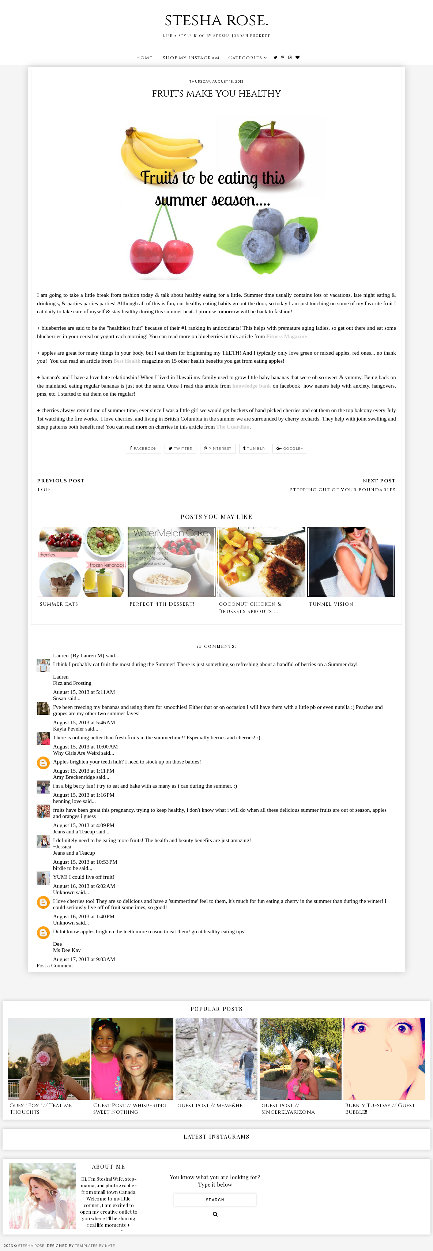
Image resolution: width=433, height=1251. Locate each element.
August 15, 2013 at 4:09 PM (83, 825)
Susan (59, 698)
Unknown (64, 892)
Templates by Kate (95, 1246)
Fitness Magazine (286, 336)
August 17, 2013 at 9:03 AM (84, 959)
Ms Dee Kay (67, 950)
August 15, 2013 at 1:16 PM (83, 795)
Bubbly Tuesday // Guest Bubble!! (380, 1109)
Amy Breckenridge (74, 777)
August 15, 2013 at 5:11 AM (84, 692)
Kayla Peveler (68, 729)
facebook (143, 449)
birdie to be (65, 868)
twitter (180, 449)
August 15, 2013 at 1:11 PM (83, 771)
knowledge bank (252, 386)
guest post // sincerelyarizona (288, 1109)
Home (144, 58)
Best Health (127, 361)
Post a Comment (55, 965)
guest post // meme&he (209, 1105)
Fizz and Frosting (72, 683)
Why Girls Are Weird (76, 753)
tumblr (254, 449)
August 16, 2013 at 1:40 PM (83, 916)
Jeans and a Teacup (74, 831)
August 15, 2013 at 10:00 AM (85, 747)
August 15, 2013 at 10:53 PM (85, 862)
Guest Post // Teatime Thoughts (41, 1109)
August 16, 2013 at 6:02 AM (84, 886)
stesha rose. (216, 20)
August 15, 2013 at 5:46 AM (84, 722)
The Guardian (232, 427)
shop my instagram (191, 58)
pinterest (218, 449)
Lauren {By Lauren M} (79, 655)
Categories (245, 58)
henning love (67, 801)
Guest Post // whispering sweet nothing (129, 1109)
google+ (289, 449)
